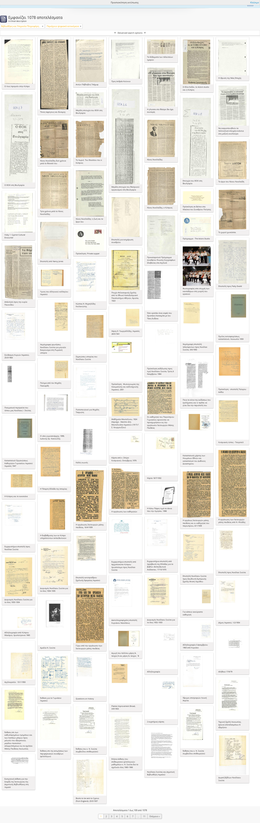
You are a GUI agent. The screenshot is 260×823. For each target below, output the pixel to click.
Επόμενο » (155, 816)
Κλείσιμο (254, 2)
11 (144, 816)
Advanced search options (130, 32)
